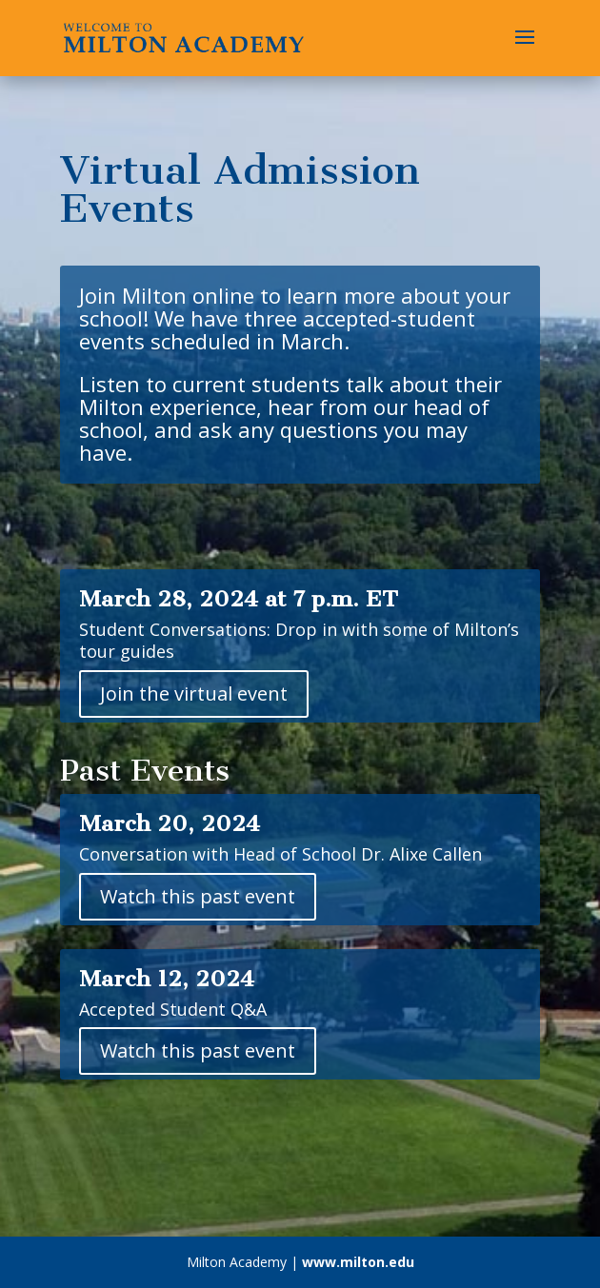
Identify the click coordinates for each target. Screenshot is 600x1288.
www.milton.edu (358, 1262)
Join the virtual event (194, 693)
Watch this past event (197, 896)
